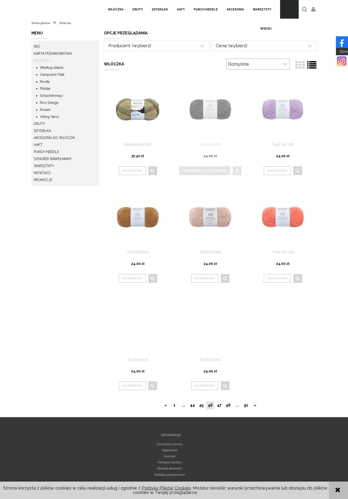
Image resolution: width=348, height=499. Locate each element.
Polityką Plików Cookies (166, 488)
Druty (39, 124)
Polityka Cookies (170, 462)
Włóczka (42, 60)
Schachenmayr (51, 96)
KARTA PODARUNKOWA (53, 53)
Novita (45, 82)
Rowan (45, 110)
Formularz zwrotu (170, 444)
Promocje (43, 180)
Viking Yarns (49, 117)
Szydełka (42, 131)
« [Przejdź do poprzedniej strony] (165, 405)
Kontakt (169, 456)
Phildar (45, 89)
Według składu (52, 67)
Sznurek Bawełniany (53, 159)
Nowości (42, 173)
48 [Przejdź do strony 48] (228, 405)
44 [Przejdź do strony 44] (192, 405)
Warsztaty (44, 166)
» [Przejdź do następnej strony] (255, 405)
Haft (38, 145)
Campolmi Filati (52, 75)
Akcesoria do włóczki (54, 138)
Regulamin (169, 450)
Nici (37, 46)
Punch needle (46, 152)
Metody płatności (169, 468)
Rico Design (49, 103)
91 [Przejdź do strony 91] (246, 405)
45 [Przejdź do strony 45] (201, 405)
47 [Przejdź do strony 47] (219, 405)
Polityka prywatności (169, 475)
